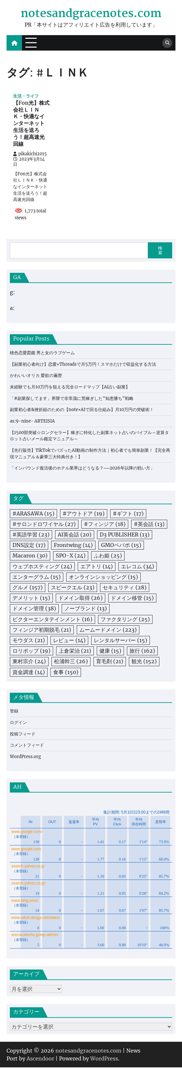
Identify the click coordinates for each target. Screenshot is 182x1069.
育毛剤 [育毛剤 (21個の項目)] (109, 662)
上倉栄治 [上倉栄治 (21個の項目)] (75, 652)
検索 (160, 251)
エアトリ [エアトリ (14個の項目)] (96, 567)
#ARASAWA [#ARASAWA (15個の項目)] (33, 515)
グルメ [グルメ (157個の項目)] (27, 588)
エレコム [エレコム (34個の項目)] (137, 567)
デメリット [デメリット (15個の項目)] (31, 599)
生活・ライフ (26, 96)
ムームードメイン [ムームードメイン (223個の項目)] (108, 631)
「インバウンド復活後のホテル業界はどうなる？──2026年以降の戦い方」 (82, 469)
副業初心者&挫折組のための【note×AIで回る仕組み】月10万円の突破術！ (82, 411)
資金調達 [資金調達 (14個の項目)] (28, 673)
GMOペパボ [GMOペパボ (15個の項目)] (121, 546)
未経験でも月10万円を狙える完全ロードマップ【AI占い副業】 (70, 388)
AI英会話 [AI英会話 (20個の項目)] (74, 536)
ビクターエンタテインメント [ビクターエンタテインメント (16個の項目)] (52, 620)
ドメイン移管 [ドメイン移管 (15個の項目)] (132, 599)
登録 (14, 712)
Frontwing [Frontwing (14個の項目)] (73, 546)
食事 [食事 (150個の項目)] (65, 673)
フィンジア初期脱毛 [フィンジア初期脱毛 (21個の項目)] (41, 631)
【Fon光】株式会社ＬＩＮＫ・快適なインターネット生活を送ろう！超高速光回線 (31, 124)
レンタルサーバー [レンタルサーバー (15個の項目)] (120, 641)
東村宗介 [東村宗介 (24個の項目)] (29, 662)
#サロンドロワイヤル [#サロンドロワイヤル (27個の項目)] (44, 525)
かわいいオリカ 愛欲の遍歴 (36, 377)
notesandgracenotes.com (91, 14)
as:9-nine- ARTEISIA (32, 422)
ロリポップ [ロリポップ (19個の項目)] (31, 652)
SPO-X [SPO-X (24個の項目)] (71, 557)
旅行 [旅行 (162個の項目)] (142, 652)
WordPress (104, 1060)
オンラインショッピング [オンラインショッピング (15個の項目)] (103, 578)
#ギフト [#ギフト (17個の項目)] (128, 515)
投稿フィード (22, 735)
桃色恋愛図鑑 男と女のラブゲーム (42, 354)
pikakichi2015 (30, 154)
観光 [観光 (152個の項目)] (144, 662)
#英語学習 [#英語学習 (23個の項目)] (31, 536)
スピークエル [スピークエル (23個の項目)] (72, 588)
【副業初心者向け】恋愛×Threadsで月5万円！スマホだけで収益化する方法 (83, 365)
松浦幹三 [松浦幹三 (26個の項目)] (71, 662)
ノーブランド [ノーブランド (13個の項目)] (85, 609)
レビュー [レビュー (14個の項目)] (69, 641)
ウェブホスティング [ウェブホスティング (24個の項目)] (42, 567)
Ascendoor (40, 1060)
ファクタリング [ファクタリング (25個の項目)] (125, 620)
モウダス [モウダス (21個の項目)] (28, 641)
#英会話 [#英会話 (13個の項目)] (149, 525)
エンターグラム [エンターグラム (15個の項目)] (36, 578)
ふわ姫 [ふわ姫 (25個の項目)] (108, 557)
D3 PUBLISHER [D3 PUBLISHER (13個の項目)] (125, 536)
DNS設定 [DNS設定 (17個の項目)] (29, 546)
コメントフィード (27, 746)
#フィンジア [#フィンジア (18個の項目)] (105, 525)
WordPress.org (25, 758)
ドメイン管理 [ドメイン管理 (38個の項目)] (34, 609)
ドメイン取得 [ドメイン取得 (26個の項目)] (80, 599)
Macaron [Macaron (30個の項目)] (30, 557)
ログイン (18, 724)
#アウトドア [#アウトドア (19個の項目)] (84, 515)
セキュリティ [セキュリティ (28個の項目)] (125, 588)
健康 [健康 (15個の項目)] (110, 652)
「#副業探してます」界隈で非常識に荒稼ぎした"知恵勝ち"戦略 (71, 400)
